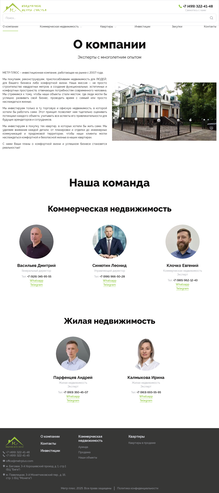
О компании (10, 18)
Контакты (210, 18)
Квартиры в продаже (142, 443)
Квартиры (106, 18)
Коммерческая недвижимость (59, 18)
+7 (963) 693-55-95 (149, 392)
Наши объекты (87, 457)
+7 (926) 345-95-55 (39, 276)
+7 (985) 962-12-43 (185, 280)
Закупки (177, 18)
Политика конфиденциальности (137, 488)
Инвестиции (142, 18)
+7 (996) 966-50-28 (112, 276)
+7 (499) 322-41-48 (16, 452)
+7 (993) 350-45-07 (76, 392)
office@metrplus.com (18, 461)
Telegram (36, 284)
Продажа (84, 452)
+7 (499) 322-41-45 (16, 455)
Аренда (83, 447)
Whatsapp (36, 280)
